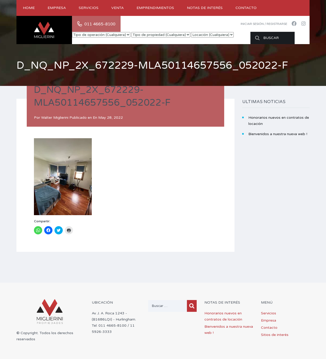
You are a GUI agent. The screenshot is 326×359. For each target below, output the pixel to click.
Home (29, 8)
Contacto (246, 8)
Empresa (57, 8)
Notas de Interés (205, 8)
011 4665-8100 (99, 24)
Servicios (88, 8)
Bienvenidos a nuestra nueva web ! (277, 134)
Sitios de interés (274, 335)
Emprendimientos (155, 8)
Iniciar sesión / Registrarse (264, 24)
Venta (117, 8)
